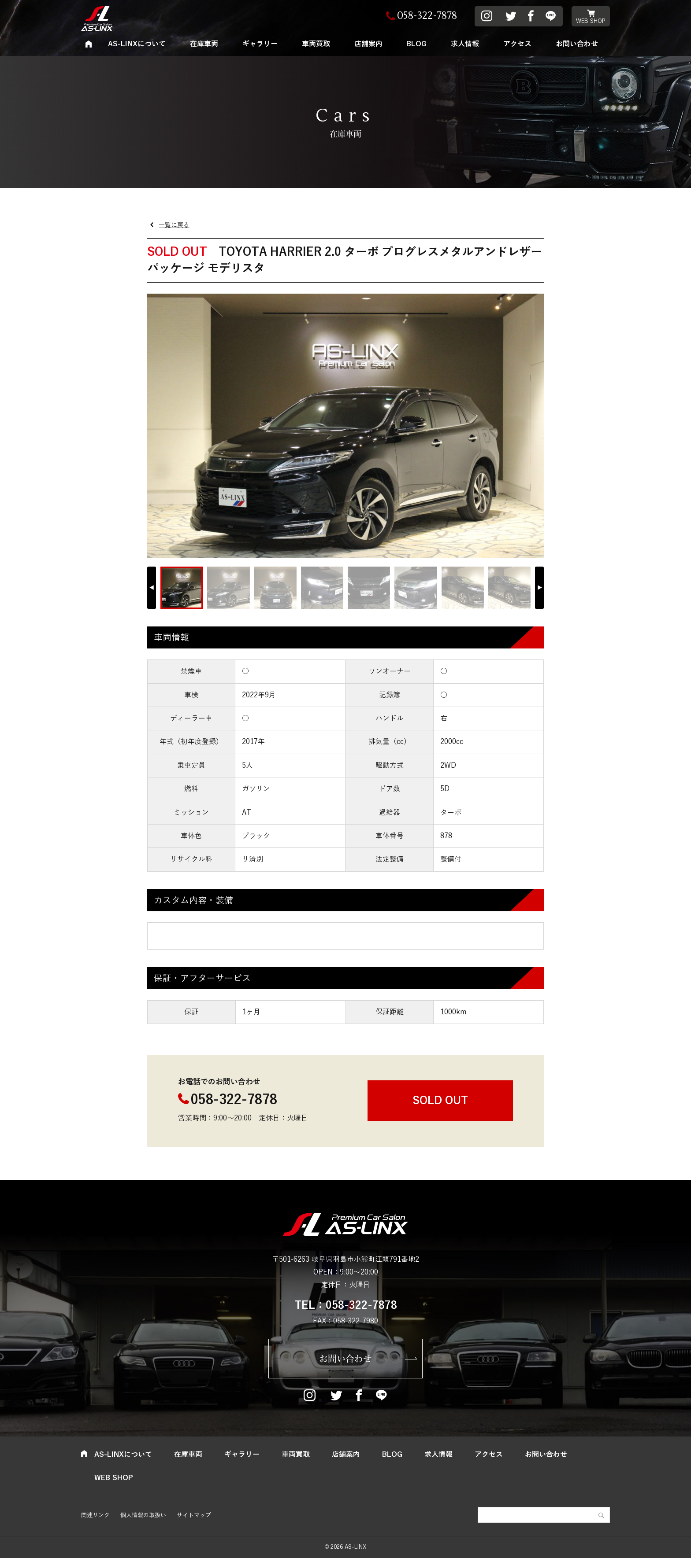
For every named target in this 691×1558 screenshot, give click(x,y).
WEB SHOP (591, 21)
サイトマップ (194, 1515)
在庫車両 (204, 44)
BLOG (416, 44)
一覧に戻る (174, 225)
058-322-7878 (234, 1100)
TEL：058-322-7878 (345, 1305)
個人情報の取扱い (143, 1515)
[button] (539, 588)
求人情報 (465, 44)
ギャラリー (260, 44)
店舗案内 (368, 44)
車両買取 (316, 44)
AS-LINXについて (137, 44)
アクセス (517, 44)
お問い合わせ (577, 44)
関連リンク (95, 1515)
